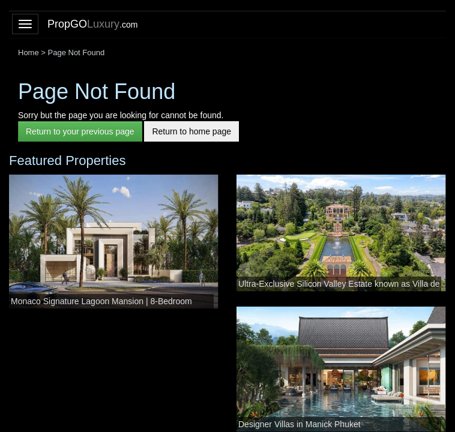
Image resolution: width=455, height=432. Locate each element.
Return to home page (191, 131)
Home (28, 52)
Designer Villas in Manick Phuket (299, 424)
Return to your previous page (80, 131)
